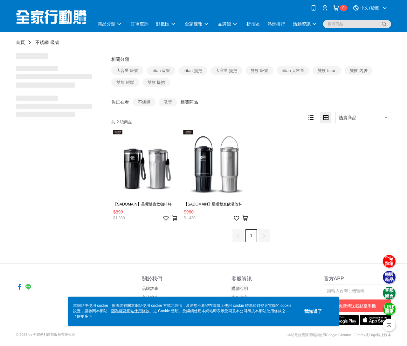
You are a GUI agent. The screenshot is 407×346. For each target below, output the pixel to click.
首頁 (20, 42)
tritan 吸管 (161, 70)
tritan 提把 (192, 70)
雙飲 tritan (327, 70)
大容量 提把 (227, 70)
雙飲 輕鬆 (125, 82)
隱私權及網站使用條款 (130, 311)
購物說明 (239, 288)
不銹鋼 (42, 42)
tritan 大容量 (293, 70)
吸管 (55, 42)
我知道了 (313, 311)
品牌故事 (150, 288)
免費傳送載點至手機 (357, 306)
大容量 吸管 (127, 70)
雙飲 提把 (156, 82)
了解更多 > (82, 316)
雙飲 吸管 (259, 70)
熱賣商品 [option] (347, 117)
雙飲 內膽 (359, 70)
